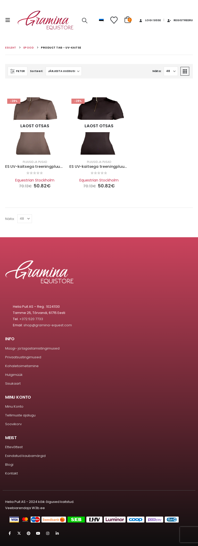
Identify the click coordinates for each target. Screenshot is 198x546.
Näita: (156, 71)
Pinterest (28, 533)
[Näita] (171, 71)
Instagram (48, 533)
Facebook (9, 533)
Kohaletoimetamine (22, 365)
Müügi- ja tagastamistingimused (32, 348)
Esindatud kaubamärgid (25, 455)
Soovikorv (13, 424)
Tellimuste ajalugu (20, 415)
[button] (9, 20)
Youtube (38, 533)
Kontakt (11, 473)
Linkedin (57, 533)
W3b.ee (38, 507)
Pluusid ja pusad (35, 162)
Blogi (9, 464)
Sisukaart (13, 383)
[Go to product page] (34, 126)
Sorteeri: (36, 71)
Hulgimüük (14, 374)
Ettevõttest (14, 447)
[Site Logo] (45, 20)
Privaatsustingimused (23, 357)
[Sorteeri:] (64, 71)
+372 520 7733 (31, 318)
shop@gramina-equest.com (47, 325)
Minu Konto (14, 406)
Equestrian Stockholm (34, 180)
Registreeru (180, 20)
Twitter (19, 533)
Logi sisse (149, 20)
